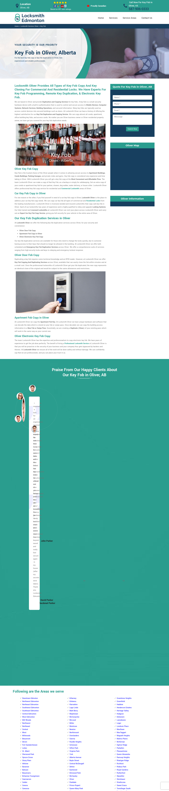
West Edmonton (28, 477)
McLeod (72, 480)
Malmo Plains (122, 499)
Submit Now (132, 129)
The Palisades (27, 630)
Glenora (25, 574)
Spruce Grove (27, 518)
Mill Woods (26, 480)
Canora (25, 546)
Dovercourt (26, 564)
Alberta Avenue (75, 518)
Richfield (120, 711)
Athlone (25, 524)
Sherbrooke (26, 627)
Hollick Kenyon (28, 720)
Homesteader (27, 723)
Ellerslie (120, 589)
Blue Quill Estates (76, 698)
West (24, 493)
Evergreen (26, 701)
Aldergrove (73, 564)
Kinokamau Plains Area (31, 595)
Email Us (129, 756)
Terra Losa (73, 648)
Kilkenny (25, 732)
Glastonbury (74, 589)
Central (25, 490)
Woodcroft (26, 642)
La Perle (72, 602)
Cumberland (27, 561)
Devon (24, 502)
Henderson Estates (124, 468)
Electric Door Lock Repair (75, 765)
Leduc (24, 508)
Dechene (72, 580)
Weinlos (120, 729)
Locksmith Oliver (82, 788)
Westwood (73, 561)
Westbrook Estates (124, 558)
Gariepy (72, 586)
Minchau (120, 704)
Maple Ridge (122, 623)
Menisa (120, 692)
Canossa (25, 549)
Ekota (119, 670)
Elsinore (25, 571)
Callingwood (74, 571)
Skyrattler (120, 536)
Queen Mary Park (76, 549)
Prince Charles (28, 620)
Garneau (72, 732)
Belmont (25, 664)
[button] (34, 429)
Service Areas (129, 18)
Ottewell (120, 627)
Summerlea (74, 645)
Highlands (26, 717)
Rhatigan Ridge (123, 521)
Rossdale (73, 555)
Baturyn (25, 530)
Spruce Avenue (75, 558)
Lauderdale (26, 599)
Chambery (26, 558)
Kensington (26, 592)
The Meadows (122, 648)
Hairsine (25, 714)
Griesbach (26, 577)
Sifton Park (73, 508)
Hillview (120, 676)
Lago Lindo (73, 468)
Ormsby (72, 623)
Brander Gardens (76, 701)
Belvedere (26, 667)
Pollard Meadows (123, 707)
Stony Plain (26, 521)
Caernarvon (26, 539)
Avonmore (121, 571)
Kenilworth (121, 611)
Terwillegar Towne (124, 552)
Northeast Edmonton (30, 465)
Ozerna (72, 499)
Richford (120, 524)
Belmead (72, 567)
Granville (72, 595)
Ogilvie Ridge (122, 505)
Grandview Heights (124, 459)
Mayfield (25, 605)
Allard (71, 670)
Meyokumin (121, 695)
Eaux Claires (27, 695)
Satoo (119, 717)
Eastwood (73, 530)
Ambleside (73, 676)
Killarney (72, 459)
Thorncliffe (73, 655)
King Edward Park (123, 614)
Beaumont (26, 499)
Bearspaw (73, 683)
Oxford (24, 614)
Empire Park (74, 723)
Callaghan (73, 711)
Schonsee (73, 505)
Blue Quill (73, 695)
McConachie (74, 477)
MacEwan (120, 490)
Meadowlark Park (76, 617)
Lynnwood (73, 614)
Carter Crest (74, 714)
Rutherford (121, 533)
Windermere (121, 561)
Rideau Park (121, 527)
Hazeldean (121, 602)
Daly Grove (121, 667)
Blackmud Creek (75, 692)
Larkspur (120, 617)
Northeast (26, 487)
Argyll (119, 567)
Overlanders (74, 496)
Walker (119, 655)
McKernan (121, 502)
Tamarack (120, 642)
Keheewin (120, 477)
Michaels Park (122, 701)
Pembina (25, 617)
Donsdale (73, 583)
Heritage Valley (123, 471)
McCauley (73, 536)
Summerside (122, 639)
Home (101, 18)
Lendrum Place (123, 487)
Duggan (72, 720)
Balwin (25, 648)
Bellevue (25, 661)
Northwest (26, 483)
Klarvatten (73, 465)
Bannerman (26, 658)
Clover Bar (121, 583)
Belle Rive (26, 655)
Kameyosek (121, 683)
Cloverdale (121, 586)
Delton (72, 527)
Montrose (73, 487)
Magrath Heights (123, 496)
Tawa (119, 720)
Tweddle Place (122, 726)
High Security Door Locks (75, 756)
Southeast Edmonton (30, 471)
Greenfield (121, 462)
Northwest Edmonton (30, 462)
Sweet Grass (122, 546)
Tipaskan (120, 723)
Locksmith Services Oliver (29, 26)
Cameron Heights (76, 574)
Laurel (119, 620)
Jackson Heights (123, 679)
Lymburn (72, 611)
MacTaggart (121, 493)
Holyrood (120, 605)
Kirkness (72, 462)
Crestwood (73, 577)
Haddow (120, 465)
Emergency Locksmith (103, 775)
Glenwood (73, 592)
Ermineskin (73, 726)
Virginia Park (74, 511)
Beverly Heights (28, 673)
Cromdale (26, 689)
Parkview (73, 627)
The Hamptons (75, 651)
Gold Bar (120, 599)
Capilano (120, 577)
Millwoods (26, 496)
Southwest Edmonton (30, 468)
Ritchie (119, 630)
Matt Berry (73, 471)
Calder (24, 543)
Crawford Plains (123, 664)
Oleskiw (72, 620)
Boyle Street (74, 521)
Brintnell (25, 676)
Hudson (25, 586)
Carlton (25, 555)
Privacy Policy (100, 756)
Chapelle (72, 717)
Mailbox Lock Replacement (105, 770)
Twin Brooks (121, 555)
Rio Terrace (74, 636)
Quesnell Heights (76, 633)
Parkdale (72, 543)
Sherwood (73, 642)
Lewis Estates (75, 608)
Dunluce (25, 567)
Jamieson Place (75, 599)
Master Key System (72, 761)
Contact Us (146, 18)
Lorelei (25, 602)
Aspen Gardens (75, 679)
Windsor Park (122, 564)
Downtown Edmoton (30, 459)
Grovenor (25, 580)
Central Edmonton (29, 474)
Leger (119, 483)
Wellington (26, 636)
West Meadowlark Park (78, 664)
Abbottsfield (27, 645)
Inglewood (26, 589)
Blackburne (73, 689)
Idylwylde (120, 608)
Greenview (121, 673)
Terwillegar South (123, 549)
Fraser (24, 704)
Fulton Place (122, 595)
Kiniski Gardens (123, 686)
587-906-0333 (139, 9)
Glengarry (26, 707)
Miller (71, 483)
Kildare (25, 729)
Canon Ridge (27, 679)
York (71, 515)
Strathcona (121, 543)
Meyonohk (121, 698)
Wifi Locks (99, 766)
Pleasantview (122, 511)
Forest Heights (122, 592)
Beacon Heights (28, 651)
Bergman (25, 670)
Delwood (25, 692)
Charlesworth (122, 580)
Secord (72, 639)
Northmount (74, 493)
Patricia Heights (75, 630)
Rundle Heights (75, 502)
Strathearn (121, 636)
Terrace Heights (123, 645)
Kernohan (26, 726)
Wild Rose (121, 658)
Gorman (25, 711)
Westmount (26, 639)
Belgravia (73, 686)
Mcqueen (26, 608)
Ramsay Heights (123, 518)
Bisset (119, 661)
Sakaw (119, 714)
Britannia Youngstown (30, 536)
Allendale (73, 673)
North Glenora (27, 611)
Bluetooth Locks (101, 761)
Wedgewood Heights (77, 658)
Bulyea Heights (75, 707)
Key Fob (43, 26)
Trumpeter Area (28, 633)
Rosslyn (25, 623)
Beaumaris (26, 533)
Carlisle (25, 552)
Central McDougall (76, 524)
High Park (26, 583)
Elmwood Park (75, 533)
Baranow (25, 527)
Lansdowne (121, 480)
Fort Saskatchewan (29, 505)
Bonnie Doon (122, 574)
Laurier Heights (75, 605)
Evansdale (26, 698)
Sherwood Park (28, 515)
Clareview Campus (29, 686)
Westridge (73, 667)
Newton (72, 490)
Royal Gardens (122, 530)
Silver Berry (121, 633)
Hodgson (120, 474)
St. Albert (26, 511)
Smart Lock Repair (72, 770)
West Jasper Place (76, 661)
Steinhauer (121, 539)
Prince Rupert (74, 546)
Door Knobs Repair (72, 775)
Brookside (73, 704)
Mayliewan (73, 474)
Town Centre (121, 651)
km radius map (132, 169)
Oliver (71, 539)
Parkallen (120, 508)
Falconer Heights (76, 729)
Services (113, 18)
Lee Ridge (121, 689)
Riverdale (73, 552)
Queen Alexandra (123, 515)
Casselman (26, 683)
